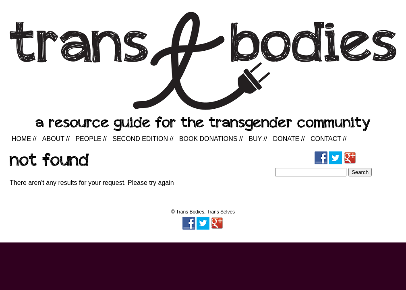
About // (56, 138)
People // (90, 138)
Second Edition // (142, 138)
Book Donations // (211, 138)
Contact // (328, 138)
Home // (24, 138)
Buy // (258, 138)
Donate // (289, 138)
